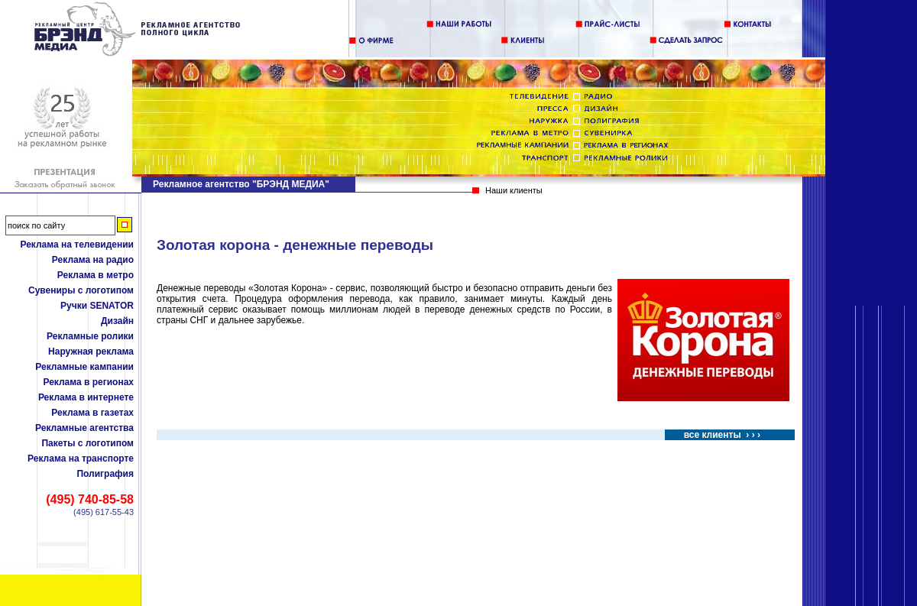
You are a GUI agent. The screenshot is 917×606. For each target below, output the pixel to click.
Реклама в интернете (86, 397)
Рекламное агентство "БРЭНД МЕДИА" (241, 184)
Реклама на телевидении (77, 244)
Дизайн (117, 321)
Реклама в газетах (92, 412)
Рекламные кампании (84, 366)
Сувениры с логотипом (81, 290)
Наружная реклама (91, 351)
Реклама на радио (93, 259)
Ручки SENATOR (97, 305)
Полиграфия (105, 473)
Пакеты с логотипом (87, 443)
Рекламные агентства (84, 428)
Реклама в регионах (88, 382)
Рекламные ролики (90, 336)
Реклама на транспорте (81, 458)
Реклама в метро (95, 275)
